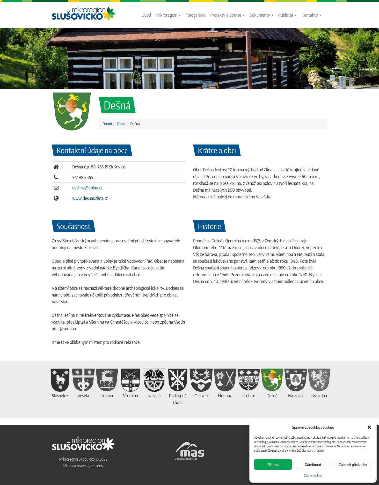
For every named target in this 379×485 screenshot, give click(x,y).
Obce (121, 123)
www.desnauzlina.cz (90, 198)
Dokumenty (261, 15)
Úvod (146, 15)
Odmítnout (313, 464)
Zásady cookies (313, 475)
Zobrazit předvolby (353, 464)
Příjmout (273, 464)
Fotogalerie (195, 15)
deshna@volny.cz (87, 187)
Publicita (287, 15)
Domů (107, 123)
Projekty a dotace (227, 15)
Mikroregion (168, 15)
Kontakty (311, 15)
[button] (369, 427)
